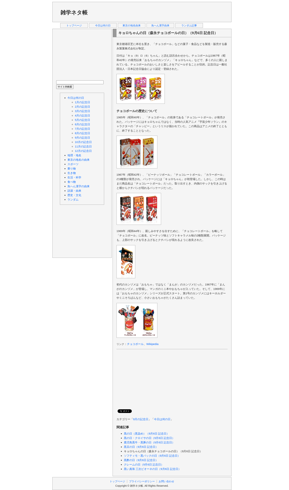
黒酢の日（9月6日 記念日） (141, 460)
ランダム (73, 199)
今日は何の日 (103, 25)
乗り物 (71, 168)
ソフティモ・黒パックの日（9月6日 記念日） (152, 455)
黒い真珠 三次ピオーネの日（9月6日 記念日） (152, 468)
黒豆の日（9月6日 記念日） (141, 446)
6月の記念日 (82, 124)
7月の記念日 (82, 128)
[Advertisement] (161, 12)
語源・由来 (74, 190)
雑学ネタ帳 (74, 12)
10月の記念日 (83, 142)
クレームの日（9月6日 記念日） (144, 464)
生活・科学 (74, 177)
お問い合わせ (166, 481)
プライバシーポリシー (142, 481)
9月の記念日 (140, 419)
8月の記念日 (82, 133)
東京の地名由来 (132, 25)
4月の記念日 (82, 115)
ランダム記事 (189, 25)
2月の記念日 (82, 106)
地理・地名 (74, 155)
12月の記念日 (83, 150)
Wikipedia (152, 344)
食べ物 (71, 181)
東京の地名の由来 (78, 159)
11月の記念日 (83, 146)
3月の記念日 (82, 111)
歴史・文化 (74, 195)
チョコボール (135, 344)
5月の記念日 (82, 119)
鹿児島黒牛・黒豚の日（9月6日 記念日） (149, 442)
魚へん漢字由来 (160, 25)
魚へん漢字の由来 (78, 186)
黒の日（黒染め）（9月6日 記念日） (146, 433)
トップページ (74, 25)
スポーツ (73, 164)
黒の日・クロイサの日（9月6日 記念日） (149, 438)
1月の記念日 (82, 102)
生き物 (71, 173)
